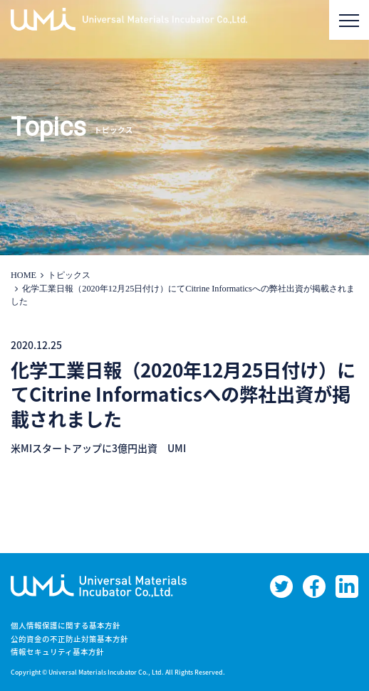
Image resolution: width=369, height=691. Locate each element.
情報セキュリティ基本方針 (57, 651)
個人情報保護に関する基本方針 (65, 625)
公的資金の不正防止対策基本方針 (69, 638)
